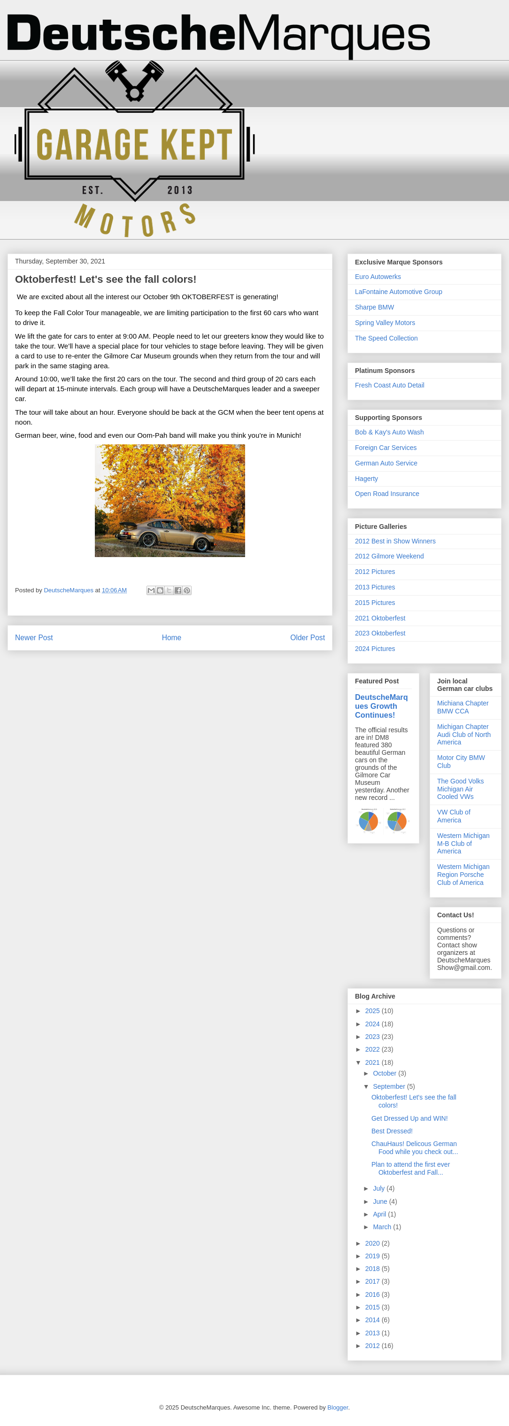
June (381, 1201)
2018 (373, 1268)
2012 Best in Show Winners (395, 541)
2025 (373, 1011)
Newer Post (34, 638)
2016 (373, 1294)
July (379, 1188)
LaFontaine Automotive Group (398, 291)
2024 (373, 1024)
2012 (373, 1345)
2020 (373, 1243)
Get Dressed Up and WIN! (409, 1118)
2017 (373, 1281)
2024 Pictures (375, 648)
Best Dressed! (392, 1131)
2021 (373, 1062)
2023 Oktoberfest (380, 633)
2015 (373, 1307)
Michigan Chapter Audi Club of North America (464, 734)
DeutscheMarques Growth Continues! (381, 706)
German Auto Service (386, 463)
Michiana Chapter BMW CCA (463, 707)
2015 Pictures (375, 602)
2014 (373, 1320)
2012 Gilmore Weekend (389, 556)
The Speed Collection (386, 338)
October (385, 1073)
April (380, 1214)
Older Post (307, 638)
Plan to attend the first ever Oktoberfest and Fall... (410, 1168)
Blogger (337, 1407)
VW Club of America (453, 816)
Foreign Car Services (386, 447)
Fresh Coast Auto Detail (389, 385)
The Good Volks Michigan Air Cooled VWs (460, 789)
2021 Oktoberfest (380, 618)
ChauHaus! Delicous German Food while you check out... (414, 1147)
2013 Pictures (375, 587)
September (390, 1086)
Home (172, 638)
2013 (373, 1333)
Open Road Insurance (387, 493)
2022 (373, 1049)
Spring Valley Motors (385, 322)
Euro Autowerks (378, 276)
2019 (373, 1256)
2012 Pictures (375, 571)
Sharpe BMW (374, 307)
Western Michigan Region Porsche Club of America (463, 874)
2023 (373, 1036)
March (383, 1227)
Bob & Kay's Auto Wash (389, 432)
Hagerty (366, 478)
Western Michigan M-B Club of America (463, 843)
